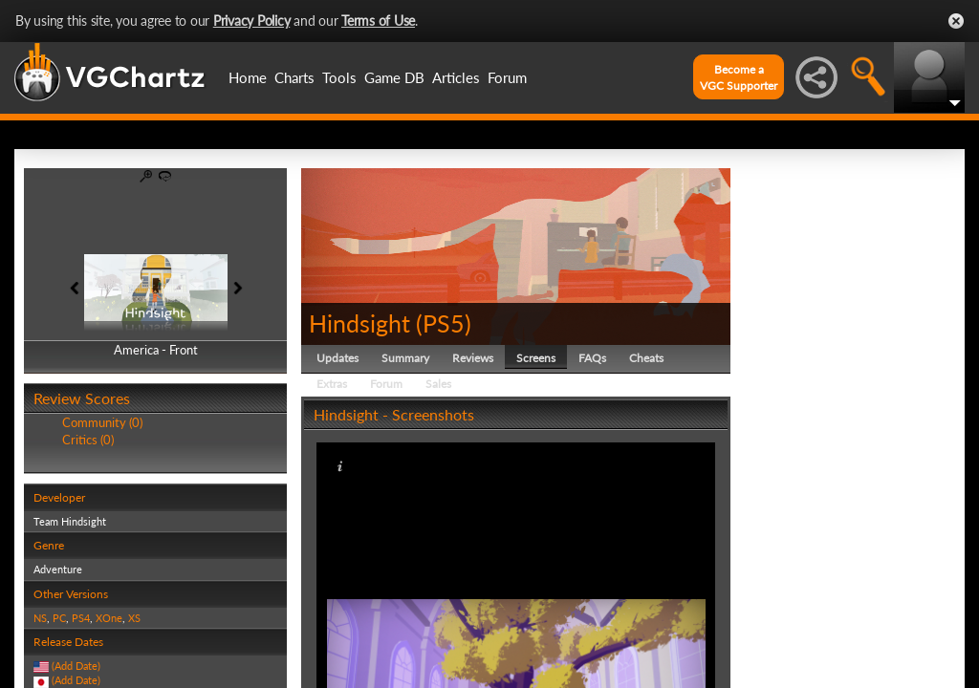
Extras (331, 383)
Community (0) (102, 422)
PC (59, 618)
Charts (294, 77)
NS (40, 618)
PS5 (444, 323)
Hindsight (359, 323)
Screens (535, 358)
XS (134, 618)
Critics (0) (88, 439)
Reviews (472, 358)
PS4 (81, 618)
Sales (438, 383)
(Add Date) (76, 665)
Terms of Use (378, 20)
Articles (456, 77)
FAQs (592, 358)
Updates (337, 358)
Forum (507, 77)
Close (956, 21)
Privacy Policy (252, 20)
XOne (109, 618)
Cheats (646, 358)
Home (247, 77)
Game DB (394, 77)
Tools (339, 77)
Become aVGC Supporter (738, 77)
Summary (405, 358)
